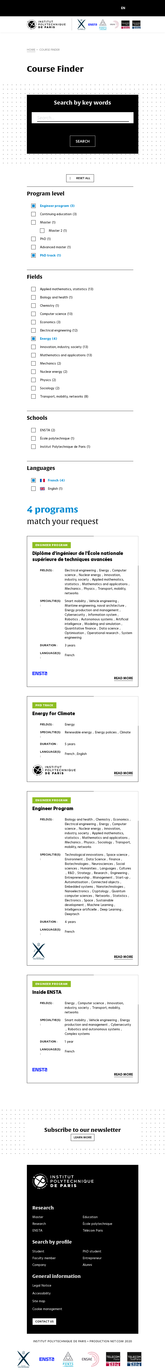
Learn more (83, 1137)
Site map (38, 1301)
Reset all (83, 178)
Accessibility (41, 1293)
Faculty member (44, 1258)
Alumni (87, 1265)
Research (39, 1224)
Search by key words (82, 102)
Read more (123, 678)
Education (90, 1217)
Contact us (44, 1321)
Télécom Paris (93, 1230)
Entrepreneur (92, 1258)
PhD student (92, 1251)
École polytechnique (97, 1224)
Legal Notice (41, 1285)
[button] (124, 8)
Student (38, 1251)
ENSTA (37, 1230)
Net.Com (117, 1341)
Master (37, 1217)
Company (39, 1265)
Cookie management (47, 1309)
